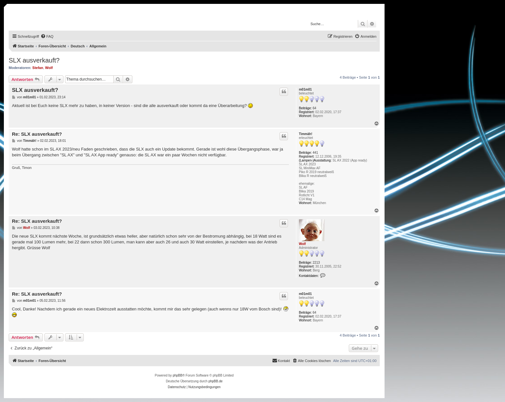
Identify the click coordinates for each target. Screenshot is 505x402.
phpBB (177, 375)
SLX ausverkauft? (34, 60)
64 (314, 108)
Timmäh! (305, 134)
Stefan (37, 68)
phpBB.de (215, 381)
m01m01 (305, 89)
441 (315, 152)
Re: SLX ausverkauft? (37, 134)
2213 (316, 262)
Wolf (49, 68)
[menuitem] (47, 36)
